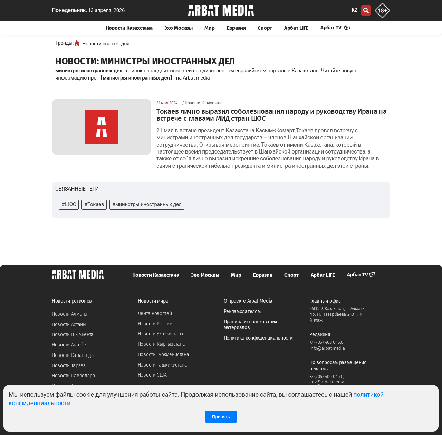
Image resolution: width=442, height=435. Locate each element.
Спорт (265, 28)
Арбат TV (335, 28)
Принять (221, 416)
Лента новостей (155, 313)
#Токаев (94, 204)
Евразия (236, 28)
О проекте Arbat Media (248, 301)
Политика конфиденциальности (258, 338)
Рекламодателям (242, 311)
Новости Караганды (73, 355)
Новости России (155, 324)
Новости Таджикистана (162, 365)
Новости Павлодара (73, 376)
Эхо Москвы (178, 28)
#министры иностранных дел (147, 204)
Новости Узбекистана (160, 334)
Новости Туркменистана (163, 355)
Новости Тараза (69, 366)
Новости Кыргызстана (161, 344)
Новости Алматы (69, 314)
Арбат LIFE (296, 28)
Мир (209, 28)
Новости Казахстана (129, 28)
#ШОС (68, 204)
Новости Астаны (69, 324)
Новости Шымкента (73, 334)
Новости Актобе (69, 345)
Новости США (152, 375)
